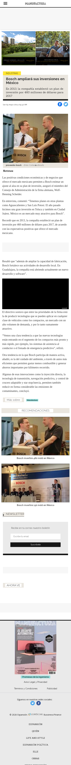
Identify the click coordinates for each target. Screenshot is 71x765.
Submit (35, 544)
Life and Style (35, 738)
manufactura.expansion (38, 703)
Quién (35, 731)
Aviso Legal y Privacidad (35, 682)
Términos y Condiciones (26, 688)
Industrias (12, 73)
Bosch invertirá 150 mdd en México (35, 505)
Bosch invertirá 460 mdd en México (35, 458)
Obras (35, 758)
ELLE (35, 751)
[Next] (66, 48)
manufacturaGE (32, 703)
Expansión (35, 724)
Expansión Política (35, 744)
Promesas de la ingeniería (35, 677)
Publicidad (52, 688)
